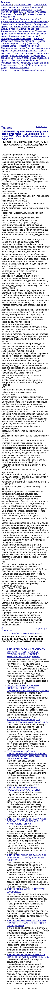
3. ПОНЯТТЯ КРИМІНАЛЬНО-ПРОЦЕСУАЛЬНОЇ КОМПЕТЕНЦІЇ (24, 788)
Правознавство (8, 46)
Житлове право (26, 31)
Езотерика (6, 14)
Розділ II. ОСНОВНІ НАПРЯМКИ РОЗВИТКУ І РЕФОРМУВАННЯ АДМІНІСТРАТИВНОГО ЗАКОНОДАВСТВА (28, 688)
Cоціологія (6, 4)
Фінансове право (9, 63)
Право (38, 9)
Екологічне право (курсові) (14, 65)
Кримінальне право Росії (22, 58)
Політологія (26, 9)
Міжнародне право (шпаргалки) (16, 38)
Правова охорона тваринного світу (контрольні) (23, 42)
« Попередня (6, 126)
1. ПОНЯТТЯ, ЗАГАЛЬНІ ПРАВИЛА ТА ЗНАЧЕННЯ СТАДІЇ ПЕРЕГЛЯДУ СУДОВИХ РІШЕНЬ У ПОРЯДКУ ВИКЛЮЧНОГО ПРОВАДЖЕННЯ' (26, 653)
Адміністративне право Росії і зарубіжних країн (24, 21)
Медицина (36, 7)
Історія (26, 7)
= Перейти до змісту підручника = (25, 633)
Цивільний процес (39, 26)
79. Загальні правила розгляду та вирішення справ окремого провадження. (27, 720)
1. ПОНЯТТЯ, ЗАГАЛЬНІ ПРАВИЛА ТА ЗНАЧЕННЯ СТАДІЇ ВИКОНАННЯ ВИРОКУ (28, 955)
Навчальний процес (24, 12)
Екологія (18, 14)
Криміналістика (16, 36)
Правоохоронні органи (29, 46)
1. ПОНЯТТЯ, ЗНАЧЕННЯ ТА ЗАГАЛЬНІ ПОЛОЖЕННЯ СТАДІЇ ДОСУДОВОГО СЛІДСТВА (26, 857)
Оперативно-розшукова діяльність (18, 41)
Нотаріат (38, 38)
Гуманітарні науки (22, 4)
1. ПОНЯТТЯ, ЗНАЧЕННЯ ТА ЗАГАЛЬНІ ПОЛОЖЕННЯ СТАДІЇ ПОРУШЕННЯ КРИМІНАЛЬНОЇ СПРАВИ (26, 821)
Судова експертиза (22, 53)
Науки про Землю (9, 9)
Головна (5, 70)
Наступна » (41, 126)
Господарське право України (34, 63)
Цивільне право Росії (28, 29)
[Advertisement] (25, 97)
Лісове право (32, 36)
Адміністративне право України (16, 24)
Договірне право (9, 31)
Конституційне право (19, 34)
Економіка (29, 14)
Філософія (41, 12)
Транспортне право (19, 55)
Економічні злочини (19, 67)
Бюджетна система (19, 26)
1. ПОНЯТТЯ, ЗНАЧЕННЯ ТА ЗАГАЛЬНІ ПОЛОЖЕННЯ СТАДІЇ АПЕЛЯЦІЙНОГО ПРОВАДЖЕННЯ (26, 923)
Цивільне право (9, 29)
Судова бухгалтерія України (23, 51)
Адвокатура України (29, 19)
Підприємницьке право (12, 48)
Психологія (6, 12)
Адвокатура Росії (9, 19)
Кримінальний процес (27, 60)
